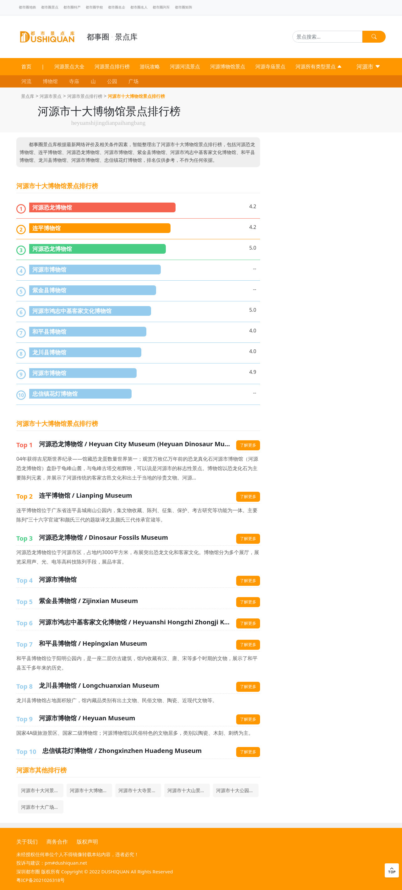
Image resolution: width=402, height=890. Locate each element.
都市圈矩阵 (183, 7)
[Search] (327, 37)
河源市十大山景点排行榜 (188, 790)
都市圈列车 (161, 7)
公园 (112, 81)
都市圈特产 (72, 7)
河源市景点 (51, 96)
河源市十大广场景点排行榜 (42, 807)
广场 (133, 81)
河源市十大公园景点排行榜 (237, 790)
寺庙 (74, 81)
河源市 (368, 66)
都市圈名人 (139, 7)
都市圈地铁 (27, 7)
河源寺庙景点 (270, 66)
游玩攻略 (150, 66)
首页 (26, 66)
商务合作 (57, 841)
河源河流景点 (185, 66)
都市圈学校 (94, 7)
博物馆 (50, 81)
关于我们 (27, 841)
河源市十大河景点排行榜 (42, 790)
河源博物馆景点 (227, 66)
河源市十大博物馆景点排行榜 (136, 96)
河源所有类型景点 (319, 66)
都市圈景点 (49, 7)
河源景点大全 (69, 66)
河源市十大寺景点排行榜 (139, 790)
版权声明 (87, 841)
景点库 (27, 96)
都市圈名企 (116, 7)
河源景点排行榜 (112, 66)
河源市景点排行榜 (84, 96)
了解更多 (248, 445)
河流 (26, 81)
